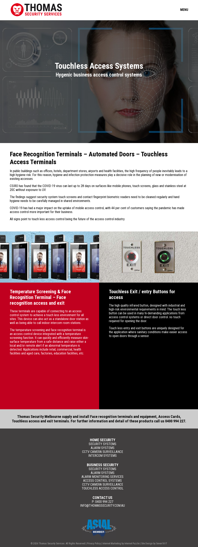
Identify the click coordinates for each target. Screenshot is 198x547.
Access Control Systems (102, 481)
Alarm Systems (102, 448)
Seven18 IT (161, 543)
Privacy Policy (94, 543)
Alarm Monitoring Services (102, 477)
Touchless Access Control (102, 488)
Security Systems (102, 444)
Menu (184, 10)
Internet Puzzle (131, 543)
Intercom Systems (102, 456)
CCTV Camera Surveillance (102, 452)
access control (19, 212)
